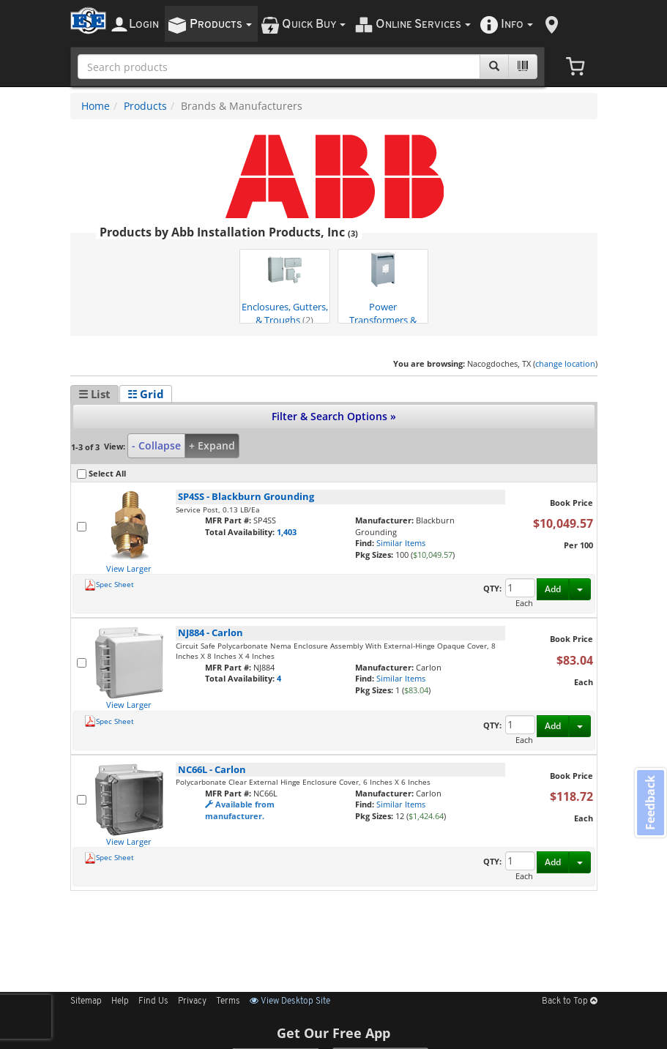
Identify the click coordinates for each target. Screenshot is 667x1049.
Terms (228, 1001)
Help (120, 1001)
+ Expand (212, 445)
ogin (144, 24)
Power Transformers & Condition (383, 287)
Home (95, 106)
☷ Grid (145, 394)
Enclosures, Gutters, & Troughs (285, 287)
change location (565, 363)
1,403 (287, 531)
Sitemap (86, 1001)
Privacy (192, 1001)
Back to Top (569, 1001)
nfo (517, 24)
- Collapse (156, 445)
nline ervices (423, 24)
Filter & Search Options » (334, 416)
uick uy (314, 24)
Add (553, 589)
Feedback (649, 803)
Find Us (153, 1001)
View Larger (129, 568)
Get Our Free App (333, 1033)
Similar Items (400, 542)
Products (145, 106)
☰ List (94, 394)
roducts (221, 24)
